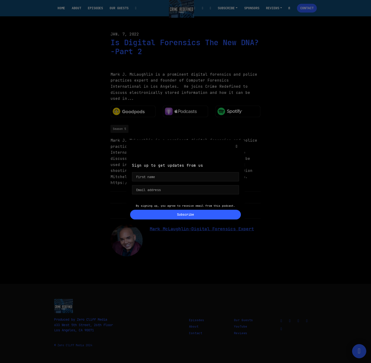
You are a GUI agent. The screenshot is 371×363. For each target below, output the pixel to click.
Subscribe (185, 214)
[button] (236, 146)
